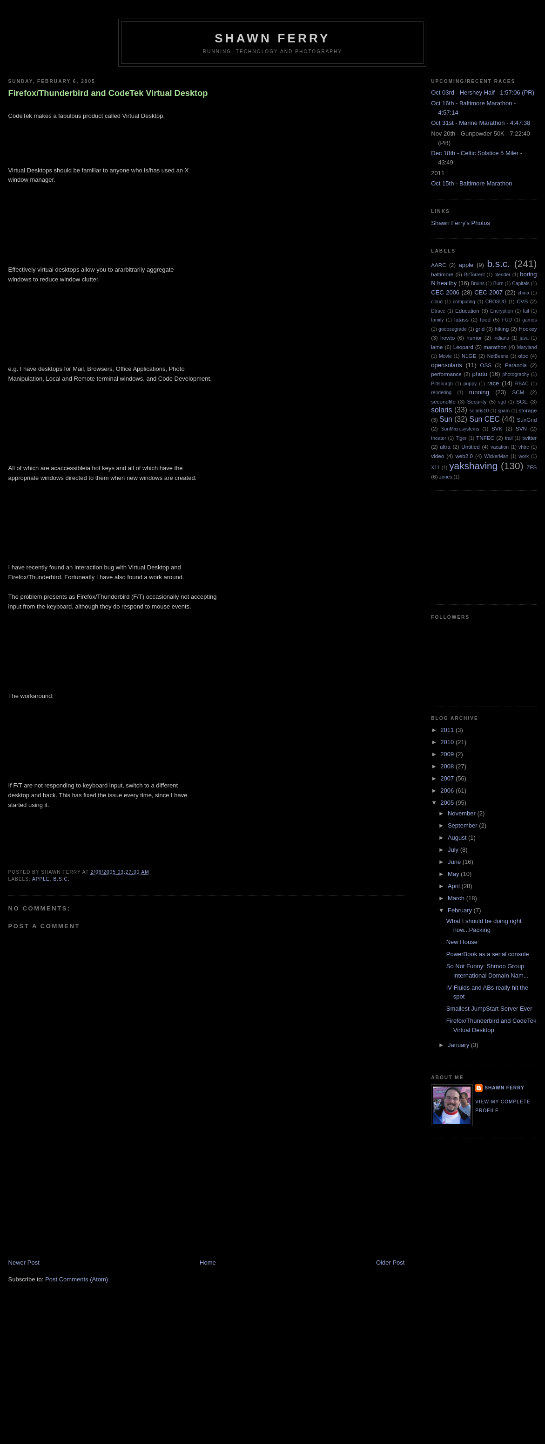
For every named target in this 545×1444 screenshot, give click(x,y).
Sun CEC (485, 419)
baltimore (442, 274)
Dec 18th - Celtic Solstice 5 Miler (474, 153)
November (463, 813)
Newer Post (24, 1262)
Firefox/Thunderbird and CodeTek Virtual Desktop (108, 93)
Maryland (527, 347)
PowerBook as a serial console (487, 954)
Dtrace (438, 311)
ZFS (531, 467)
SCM (518, 392)
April (455, 886)
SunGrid (527, 420)
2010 (448, 742)
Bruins (477, 283)
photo (479, 373)
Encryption (501, 311)
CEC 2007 (488, 292)
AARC (438, 265)
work (523, 456)
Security (476, 401)
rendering (441, 392)
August (458, 837)
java (524, 338)
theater (438, 438)
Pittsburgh (442, 383)
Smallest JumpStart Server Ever (489, 1008)
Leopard (463, 347)
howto (447, 338)
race (493, 383)
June (455, 861)
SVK (496, 428)
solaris (441, 410)
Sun (445, 419)
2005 (448, 802)
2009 (448, 754)
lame (437, 347)
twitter (529, 438)
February (461, 910)
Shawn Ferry (272, 38)
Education (467, 311)
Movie (445, 356)
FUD (507, 319)
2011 (448, 729)
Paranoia (516, 365)
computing (464, 301)
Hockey (528, 329)
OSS (485, 365)
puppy (470, 383)
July (454, 849)
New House (462, 941)
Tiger (461, 438)
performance (446, 374)
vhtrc (523, 447)
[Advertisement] (78, 1193)
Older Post (390, 1262)
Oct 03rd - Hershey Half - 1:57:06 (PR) (482, 92)
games (529, 319)
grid (480, 329)
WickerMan (496, 456)
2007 (448, 778)
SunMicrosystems (460, 428)
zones (445, 476)
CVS (522, 301)
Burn (498, 283)
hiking (502, 329)
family (437, 319)
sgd (502, 401)
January (459, 1044)
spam (504, 410)
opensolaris (446, 365)
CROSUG (496, 301)
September (463, 825)
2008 (448, 766)
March (457, 898)
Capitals (521, 283)
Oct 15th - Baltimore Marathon (471, 183)
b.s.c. (61, 879)
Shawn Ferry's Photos (460, 222)
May (454, 873)
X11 (435, 467)
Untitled (470, 447)
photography (515, 374)
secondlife (443, 401)
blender (502, 274)
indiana (501, 338)
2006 (448, 790)
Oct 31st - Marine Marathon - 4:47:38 (480, 122)
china (523, 292)
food (485, 319)
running (479, 392)
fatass (461, 319)
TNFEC (485, 438)
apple (41, 879)
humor (474, 338)
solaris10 (479, 410)
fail (526, 311)
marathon (495, 347)
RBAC (522, 383)
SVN (521, 428)
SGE (522, 401)
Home (208, 1262)
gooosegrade (452, 329)
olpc (523, 356)
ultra (445, 447)
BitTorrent (474, 274)
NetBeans (498, 356)
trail (509, 438)
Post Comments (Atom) (76, 1279)
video (437, 456)
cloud (437, 301)
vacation (500, 447)
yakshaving (473, 465)
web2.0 (464, 456)
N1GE (469, 356)
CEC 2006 (445, 292)
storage (527, 410)
